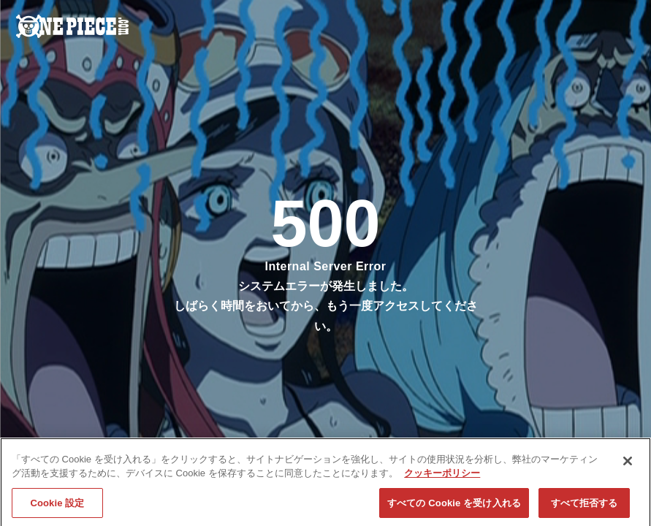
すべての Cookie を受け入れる (454, 507)
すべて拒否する (584, 507)
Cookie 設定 (57, 507)
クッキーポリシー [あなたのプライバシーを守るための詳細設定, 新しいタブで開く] (442, 477)
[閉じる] (628, 465)
